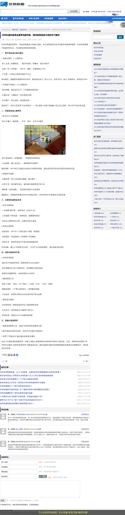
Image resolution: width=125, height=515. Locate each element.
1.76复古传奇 (116, 228)
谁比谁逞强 (20, 442)
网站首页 (15, 30)
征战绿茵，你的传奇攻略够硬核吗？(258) (108, 170)
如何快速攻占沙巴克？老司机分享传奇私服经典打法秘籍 (22, 383)
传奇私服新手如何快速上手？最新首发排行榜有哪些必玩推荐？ (25, 390)
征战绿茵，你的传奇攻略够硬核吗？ (108, 109)
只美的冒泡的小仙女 (23, 414)
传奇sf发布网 (34, 18)
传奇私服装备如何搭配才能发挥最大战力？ (17, 403)
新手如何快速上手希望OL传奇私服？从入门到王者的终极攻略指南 (26, 376)
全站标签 (115, 18)
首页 (6, 18)
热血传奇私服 (116, 12)
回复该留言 (85, 414)
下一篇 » (86, 361)
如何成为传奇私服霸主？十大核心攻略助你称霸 (19, 379)
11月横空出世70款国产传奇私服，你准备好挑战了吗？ (21, 396)
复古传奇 (98, 220)
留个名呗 (4, 462)
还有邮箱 (4, 467)
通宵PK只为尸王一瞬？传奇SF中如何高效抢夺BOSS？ (21, 400)
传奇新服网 (48, 18)
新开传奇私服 (18, 18)
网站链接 (4, 472)
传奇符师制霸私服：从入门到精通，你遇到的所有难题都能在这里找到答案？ (30, 372)
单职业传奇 (101, 12)
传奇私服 (94, 12)
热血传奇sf (62, 18)
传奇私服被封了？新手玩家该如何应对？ (16, 386)
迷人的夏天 (20, 429)
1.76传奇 (109, 12)
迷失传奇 (114, 220)
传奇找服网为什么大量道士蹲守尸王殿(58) (108, 188)
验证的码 (4, 476)
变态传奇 (98, 228)
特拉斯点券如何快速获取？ (105, 105)
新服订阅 (122, 18)
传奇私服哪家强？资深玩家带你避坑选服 (16, 393)
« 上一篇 (4, 361)
